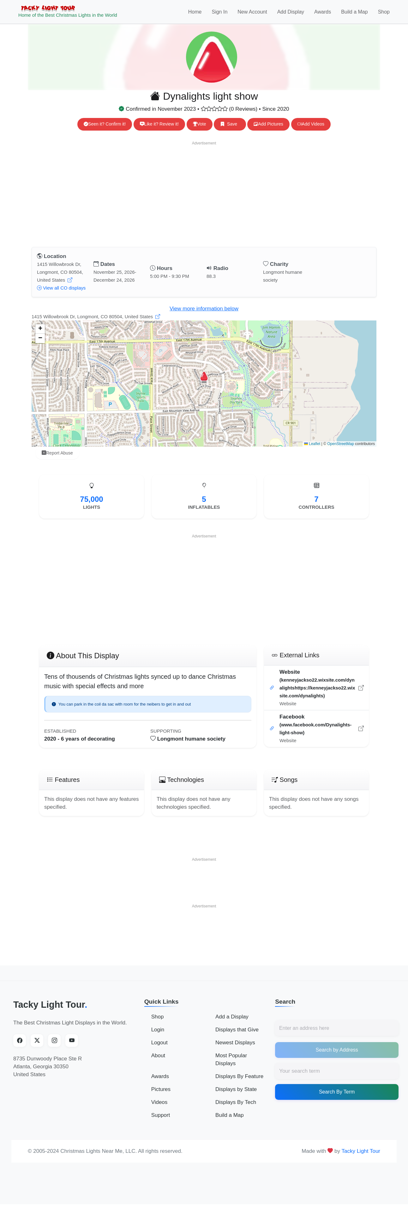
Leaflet (312, 449)
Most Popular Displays (231, 1065)
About (158, 1061)
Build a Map (354, 14)
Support (160, 1121)
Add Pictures (268, 129)
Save (229, 129)
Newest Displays (235, 1048)
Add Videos (310, 129)
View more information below (204, 314)
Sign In (219, 14)
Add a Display (232, 1022)
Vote (199, 129)
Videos (159, 1108)
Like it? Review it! (159, 129)
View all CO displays (61, 293)
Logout (159, 1048)
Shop (384, 14)
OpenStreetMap (340, 449)
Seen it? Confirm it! (105, 129)
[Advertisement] (204, 198)
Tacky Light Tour (50, 1010)
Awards (322, 14)
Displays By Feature (239, 1082)
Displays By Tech (235, 1108)
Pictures (161, 1095)
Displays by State (236, 1095)
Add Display (290, 14)
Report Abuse (57, 458)
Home (195, 14)
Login (158, 1035)
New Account (252, 14)
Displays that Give (237, 1035)
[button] (204, 383)
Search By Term (337, 1097)
